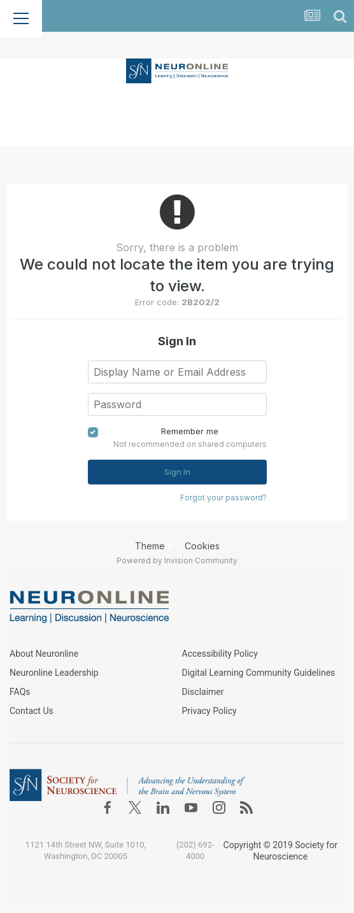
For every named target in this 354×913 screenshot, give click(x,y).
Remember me (189, 431)
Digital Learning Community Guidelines (259, 673)
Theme (154, 545)
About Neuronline (44, 654)
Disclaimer (203, 692)
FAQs (20, 692)
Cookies (202, 545)
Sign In (177, 472)
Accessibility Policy (220, 654)
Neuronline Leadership (54, 673)
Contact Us (31, 711)
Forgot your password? (223, 497)
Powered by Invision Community (177, 560)
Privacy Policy (209, 711)
